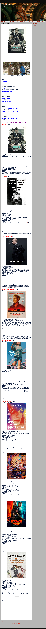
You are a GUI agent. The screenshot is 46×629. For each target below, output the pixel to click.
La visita (26, 222)
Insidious (7, 223)
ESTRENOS (42, 21)
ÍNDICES (9, 21)
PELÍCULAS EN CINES (20, 21)
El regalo (12, 223)
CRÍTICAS (13, 21)
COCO (3, 451)
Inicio (17, 621)
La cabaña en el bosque (12, 230)
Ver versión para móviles (16, 623)
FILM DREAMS (7, 5)
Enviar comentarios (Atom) (8, 625)
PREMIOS (38, 21)
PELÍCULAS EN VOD (27, 21)
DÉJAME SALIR (5, 176)
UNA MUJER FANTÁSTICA (6, 401)
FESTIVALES (34, 21)
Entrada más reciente (5, 621)
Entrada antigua (29, 621)
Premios (5, 597)
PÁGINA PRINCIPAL (4, 21)
